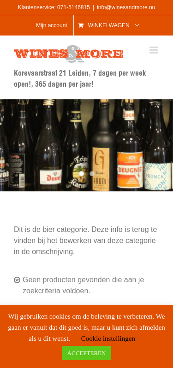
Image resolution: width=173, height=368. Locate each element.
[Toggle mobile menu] (154, 50)
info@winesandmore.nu (126, 7)
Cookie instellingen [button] (108, 338)
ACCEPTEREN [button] (86, 353)
